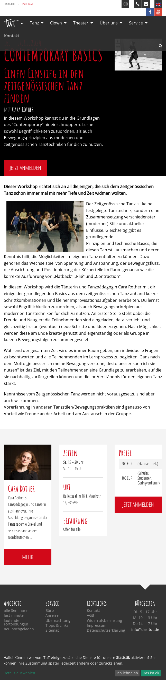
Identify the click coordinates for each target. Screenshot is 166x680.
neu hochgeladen (19, 629)
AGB (90, 615)
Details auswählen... (21, 672)
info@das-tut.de (145, 629)
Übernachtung (57, 620)
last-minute (14, 615)
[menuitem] (12, 23)
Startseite (9, 4)
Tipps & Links (56, 625)
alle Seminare (15, 610)
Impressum (96, 625)
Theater (80, 23)
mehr (27, 557)
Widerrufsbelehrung (104, 620)
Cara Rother (23, 109)
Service (136, 23)
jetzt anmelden (25, 168)
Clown (56, 23)
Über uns (109, 23)
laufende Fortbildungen (16, 622)
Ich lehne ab (127, 672)
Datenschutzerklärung (104, 630)
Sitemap (52, 630)
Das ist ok (151, 672)
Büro (49, 610)
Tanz (34, 23)
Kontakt (11, 36)
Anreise (52, 615)
